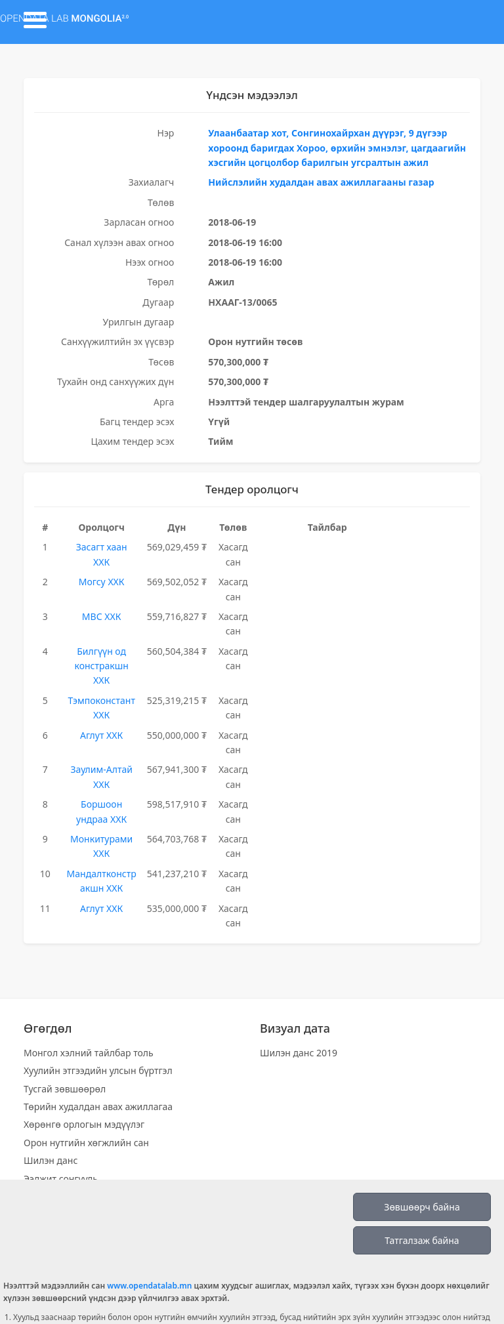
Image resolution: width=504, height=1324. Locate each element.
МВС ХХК (101, 616)
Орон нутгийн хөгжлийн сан (86, 1142)
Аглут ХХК (101, 735)
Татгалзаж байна (422, 1240)
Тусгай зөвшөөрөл (65, 1089)
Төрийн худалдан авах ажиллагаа (98, 1106)
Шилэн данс (50, 1160)
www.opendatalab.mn (149, 1285)
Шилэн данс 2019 (298, 1052)
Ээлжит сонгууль (61, 1178)
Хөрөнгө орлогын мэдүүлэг (84, 1124)
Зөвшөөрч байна (421, 1207)
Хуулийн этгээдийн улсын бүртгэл (98, 1070)
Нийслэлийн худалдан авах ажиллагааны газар (321, 182)
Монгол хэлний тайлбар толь (89, 1052)
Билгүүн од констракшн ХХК (101, 666)
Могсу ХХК (102, 581)
